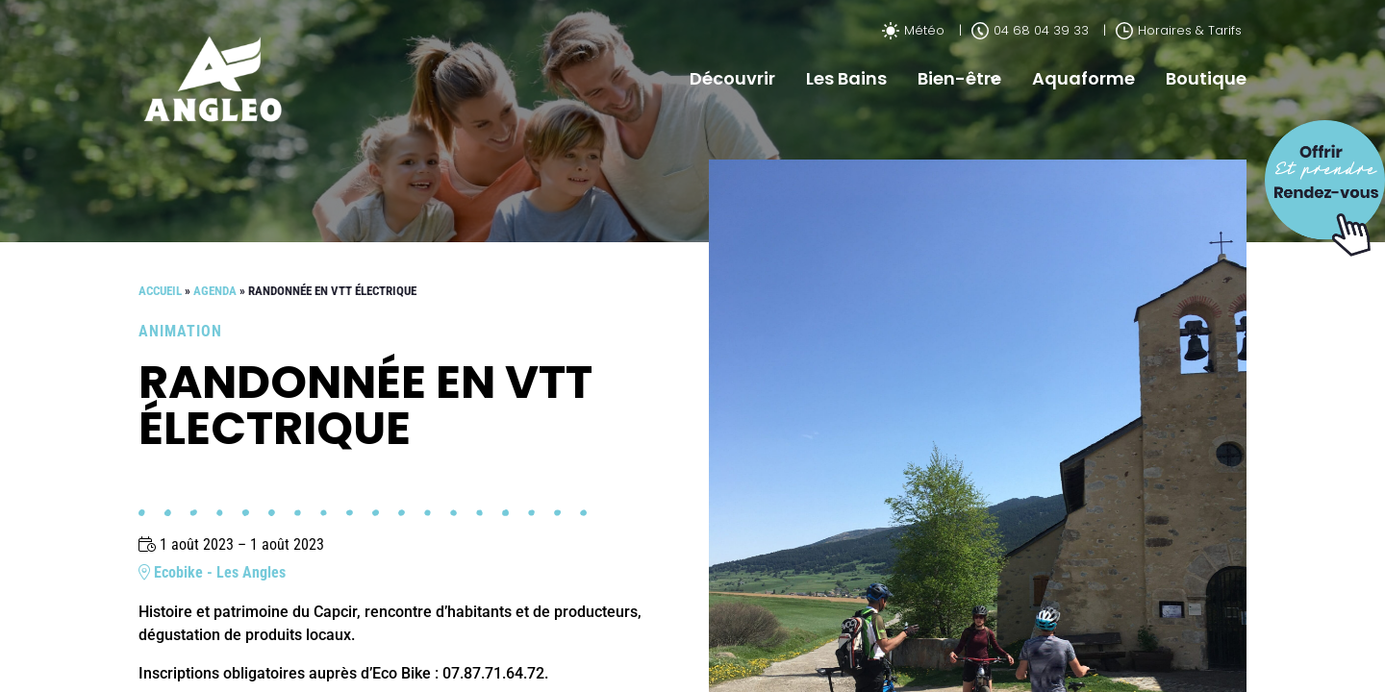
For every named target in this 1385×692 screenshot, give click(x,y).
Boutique (1206, 78)
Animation (180, 331)
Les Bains (846, 78)
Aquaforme (1083, 78)
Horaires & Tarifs (1179, 30)
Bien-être (959, 78)
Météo (913, 30)
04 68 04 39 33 (1030, 30)
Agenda (215, 291)
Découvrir (732, 78)
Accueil (160, 291)
